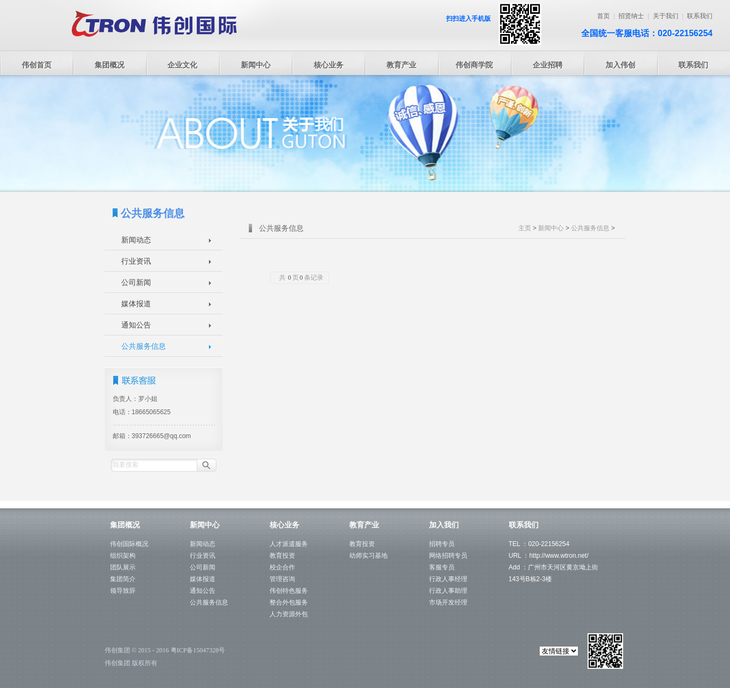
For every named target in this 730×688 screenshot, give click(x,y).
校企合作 (282, 567)
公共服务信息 (143, 346)
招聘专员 (442, 544)
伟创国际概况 (129, 544)
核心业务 (328, 65)
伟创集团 (117, 650)
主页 (524, 228)
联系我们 (699, 16)
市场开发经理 (448, 602)
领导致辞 (123, 590)
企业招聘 (548, 65)
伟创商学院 (474, 65)
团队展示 (123, 567)
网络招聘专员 (448, 555)
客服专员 (442, 567)
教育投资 (282, 555)
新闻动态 (136, 240)
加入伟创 (620, 65)
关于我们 (665, 16)
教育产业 (401, 65)
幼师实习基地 (368, 555)
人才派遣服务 (289, 544)
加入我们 (444, 525)
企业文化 (182, 65)
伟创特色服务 (289, 590)
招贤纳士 (631, 16)
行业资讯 (136, 261)
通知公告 (136, 325)
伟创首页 (37, 65)
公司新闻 (136, 282)
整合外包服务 (289, 602)
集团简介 (123, 579)
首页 (603, 16)
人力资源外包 (289, 614)
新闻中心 (256, 65)
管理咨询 (282, 579)
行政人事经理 (448, 579)
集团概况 (109, 65)
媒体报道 (136, 303)
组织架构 (123, 555)
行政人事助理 (448, 590)
